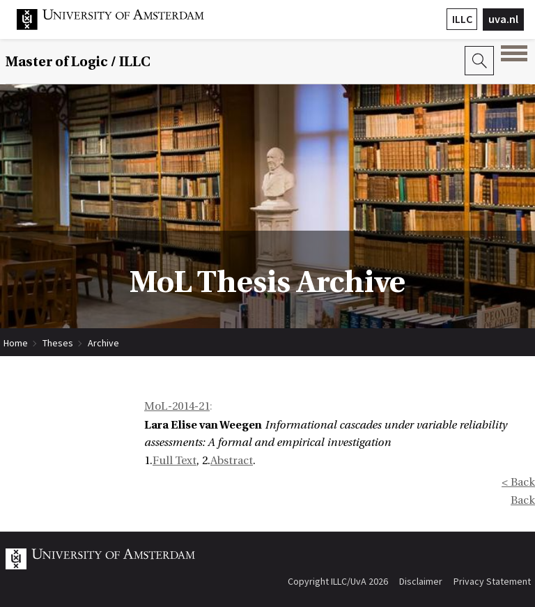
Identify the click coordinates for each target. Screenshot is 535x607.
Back (523, 500)
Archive (103, 343)
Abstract (231, 460)
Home (15, 343)
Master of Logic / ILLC (78, 62)
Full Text (174, 460)
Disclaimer (420, 581)
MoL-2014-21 (177, 406)
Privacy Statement (492, 581)
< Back (518, 482)
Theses (57, 343)
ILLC (462, 19)
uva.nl (503, 19)
